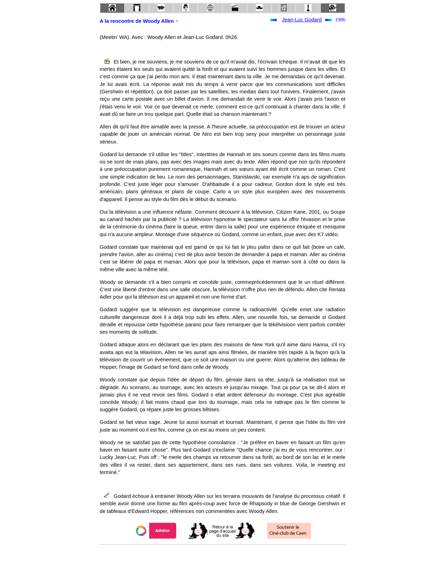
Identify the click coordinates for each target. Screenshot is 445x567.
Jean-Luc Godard (301, 19)
